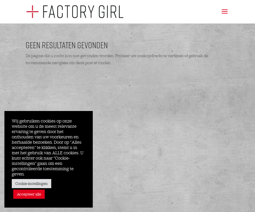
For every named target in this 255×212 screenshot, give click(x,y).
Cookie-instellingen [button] (31, 183)
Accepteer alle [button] (29, 194)
